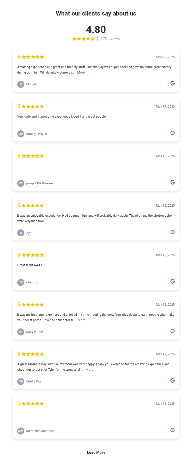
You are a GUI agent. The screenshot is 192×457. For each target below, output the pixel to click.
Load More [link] (96, 452)
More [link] (81, 72)
